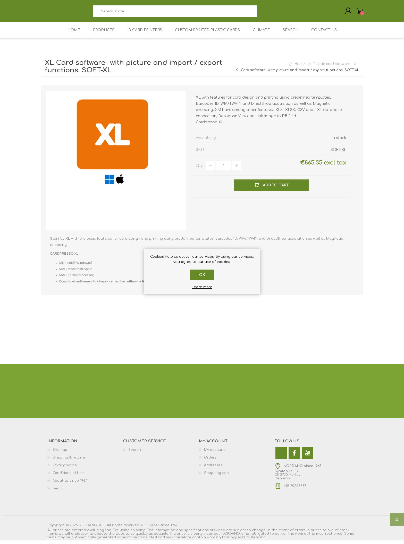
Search (262, 13)
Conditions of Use (68, 476)
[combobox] (175, 13)
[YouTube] (307, 456)
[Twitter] (281, 456)
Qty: (200, 169)
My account (214, 453)
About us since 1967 (70, 484)
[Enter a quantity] (223, 169)
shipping (138, 534)
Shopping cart (357, 12)
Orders (210, 461)
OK (202, 275)
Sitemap (60, 453)
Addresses (213, 469)
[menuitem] (85, 453)
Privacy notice (65, 469)
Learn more (202, 287)
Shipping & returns (69, 461)
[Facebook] (294, 456)
